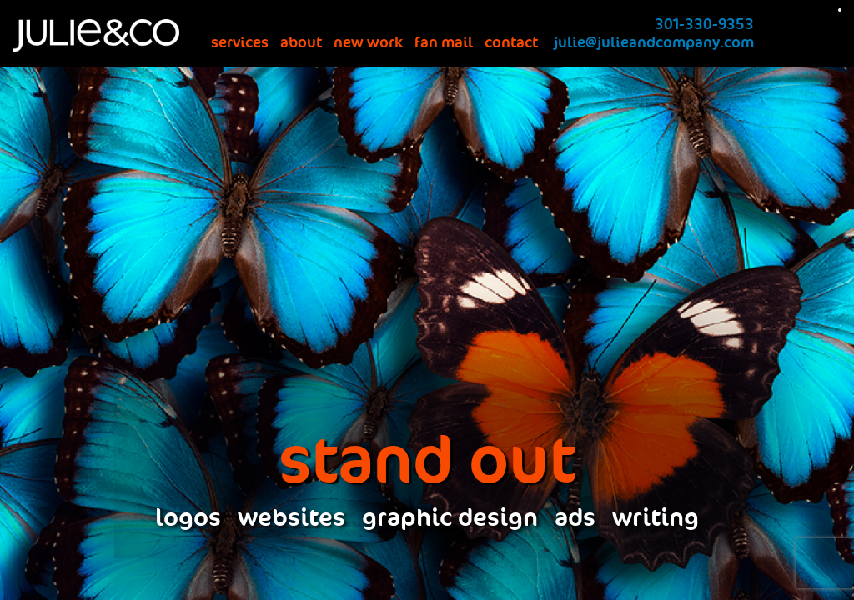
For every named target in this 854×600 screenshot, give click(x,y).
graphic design (450, 517)
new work (368, 42)
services (240, 42)
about (301, 42)
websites (291, 517)
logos (188, 517)
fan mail (443, 42)
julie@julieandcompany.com (654, 42)
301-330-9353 (704, 24)
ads (575, 517)
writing (655, 517)
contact (511, 42)
